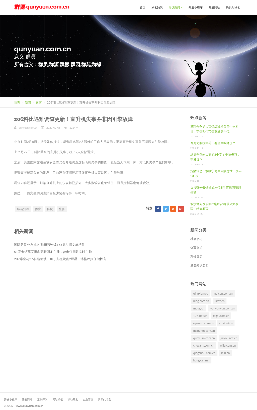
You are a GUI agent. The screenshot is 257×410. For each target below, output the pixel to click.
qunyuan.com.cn (28, 127)
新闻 (28, 102)
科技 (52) (196, 256)
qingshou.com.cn (204, 353)
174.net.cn (200, 315)
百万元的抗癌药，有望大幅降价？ (213, 143)
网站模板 (57, 399)
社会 (62, 209)
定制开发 (42, 399)
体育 (39, 102)
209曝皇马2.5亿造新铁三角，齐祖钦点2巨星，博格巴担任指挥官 (60, 259)
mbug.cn (199, 308)
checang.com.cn (203, 345)
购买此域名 (233, 7)
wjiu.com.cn (228, 345)
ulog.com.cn (201, 301)
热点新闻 (176, 7)
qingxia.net (200, 293)
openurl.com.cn (203, 323)
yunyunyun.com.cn (222, 308)
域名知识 (157, 7)
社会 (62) (196, 239)
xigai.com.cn (221, 315)
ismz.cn (219, 301)
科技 (50, 209)
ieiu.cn (225, 353)
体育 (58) (196, 247)
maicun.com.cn (223, 293)
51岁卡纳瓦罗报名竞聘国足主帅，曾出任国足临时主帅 (53, 251)
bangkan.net (201, 360)
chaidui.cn (226, 323)
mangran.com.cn (204, 330)
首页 (142, 7)
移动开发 (72, 399)
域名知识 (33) (199, 265)
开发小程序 (196, 7)
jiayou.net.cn (229, 338)
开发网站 (214, 7)
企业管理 (88, 399)
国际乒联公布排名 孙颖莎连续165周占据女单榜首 (49, 244)
